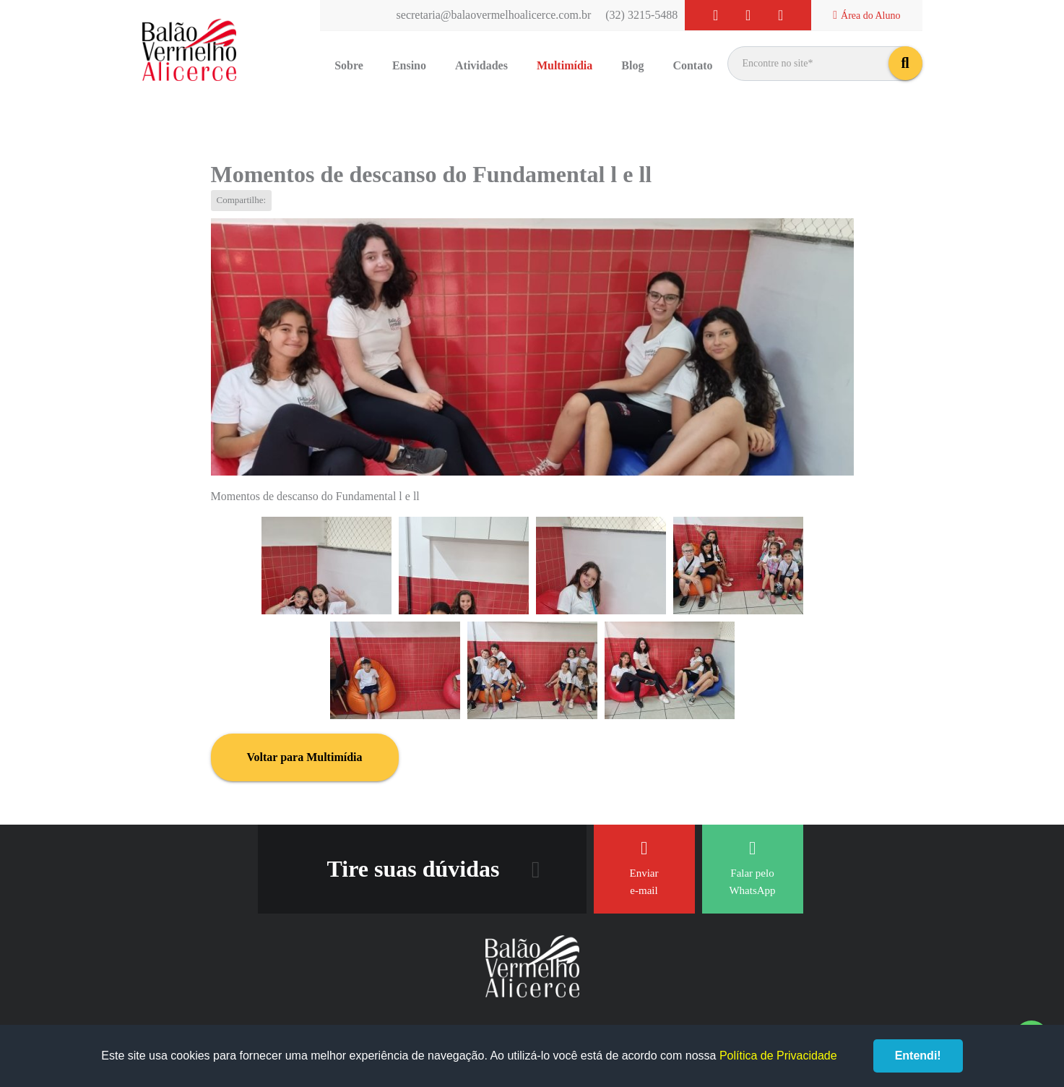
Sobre (348, 65)
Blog (632, 65)
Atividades (481, 65)
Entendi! (918, 1055)
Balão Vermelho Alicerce (189, 50)
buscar (905, 63)
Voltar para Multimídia (305, 757)
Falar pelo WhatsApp (752, 867)
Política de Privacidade (778, 1055)
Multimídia (564, 65)
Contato (692, 65)
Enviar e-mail (644, 867)
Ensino (409, 65)
